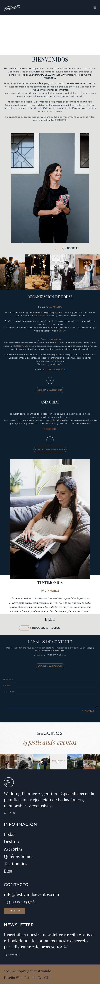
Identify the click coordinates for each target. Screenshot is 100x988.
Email (7, 685)
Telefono (9, 691)
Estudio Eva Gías (37, 981)
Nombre (8, 679)
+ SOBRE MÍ (72, 248)
